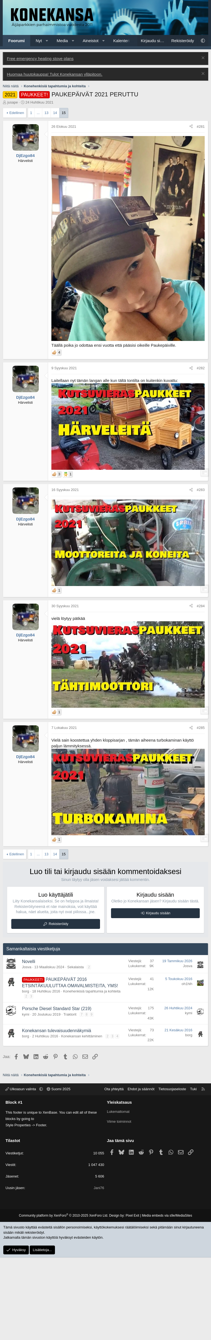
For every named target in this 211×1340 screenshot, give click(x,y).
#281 (201, 209)
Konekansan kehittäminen (81, 1119)
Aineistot (91, 40)
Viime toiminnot (119, 1204)
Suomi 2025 (58, 1172)
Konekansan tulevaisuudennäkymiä (56, 1113)
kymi (25, 1097)
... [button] (38, 195)
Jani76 (99, 1270)
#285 (201, 810)
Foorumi (16, 40)
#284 (201, 689)
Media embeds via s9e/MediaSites (167, 1298)
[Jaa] (191, 209)
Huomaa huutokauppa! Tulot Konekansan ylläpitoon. (54, 156)
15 (64, 195)
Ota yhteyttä (114, 1172)
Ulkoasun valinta (21, 1172)
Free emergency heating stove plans (40, 141)
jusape (12, 185)
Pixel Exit (132, 1298)
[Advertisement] (105, 87)
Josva (26, 1050)
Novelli (28, 1044)
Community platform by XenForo (63, 1298)
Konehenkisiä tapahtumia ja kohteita (92, 1074)
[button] (47, 40)
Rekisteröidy (58, 1006)
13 (46, 195)
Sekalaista (75, 1050)
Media (62, 40)
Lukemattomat (118, 1194)
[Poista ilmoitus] (202, 141)
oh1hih (187, 1066)
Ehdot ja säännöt (140, 1172)
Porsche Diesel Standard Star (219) (56, 1091)
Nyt (39, 40)
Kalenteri (121, 40)
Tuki (193, 1172)
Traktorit (69, 1097)
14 (55, 195)
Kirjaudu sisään (158, 996)
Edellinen (16, 195)
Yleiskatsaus (119, 1184)
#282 (201, 451)
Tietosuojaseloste (172, 1172)
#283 (201, 572)
